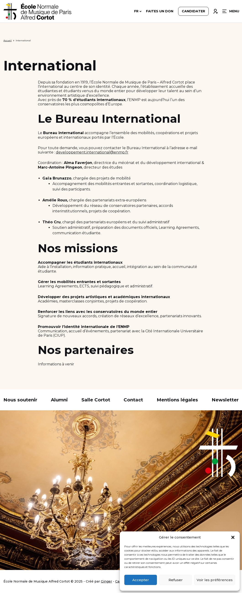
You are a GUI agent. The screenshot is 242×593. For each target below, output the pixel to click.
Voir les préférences (215, 580)
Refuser (176, 580)
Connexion (215, 11)
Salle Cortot (95, 400)
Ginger (106, 581)
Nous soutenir (20, 400)
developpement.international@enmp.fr (92, 152)
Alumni (59, 400)
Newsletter (225, 400)
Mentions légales (177, 400)
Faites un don (159, 12)
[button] (233, 537)
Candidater (193, 12)
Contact (133, 400)
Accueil (7, 40)
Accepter (140, 580)
